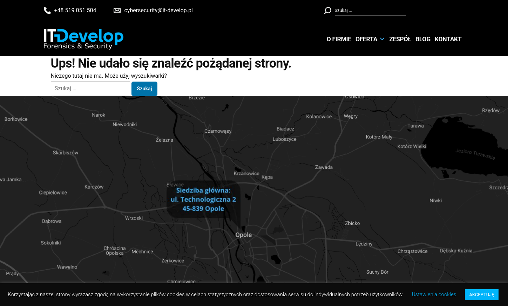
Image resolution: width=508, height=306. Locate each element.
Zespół (400, 39)
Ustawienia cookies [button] (434, 294)
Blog (423, 39)
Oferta (366, 39)
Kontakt (448, 39)
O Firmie (339, 39)
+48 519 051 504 (75, 10)
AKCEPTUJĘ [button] (481, 294)
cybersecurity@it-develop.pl (158, 10)
